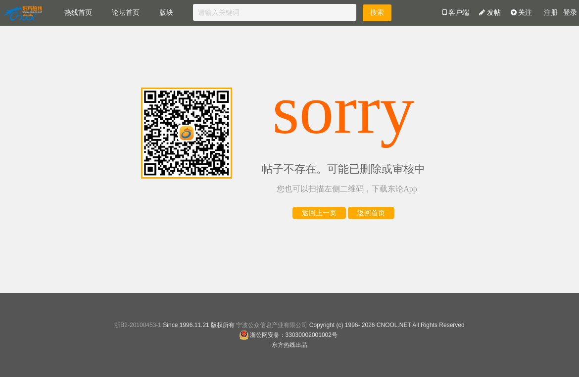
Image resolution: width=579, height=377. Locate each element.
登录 (570, 12)
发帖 (490, 12)
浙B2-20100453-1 (137, 325)
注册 (551, 12)
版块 (166, 12)
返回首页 (371, 213)
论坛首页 (126, 12)
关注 (521, 12)
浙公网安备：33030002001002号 (288, 335)
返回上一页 (319, 213)
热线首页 (78, 12)
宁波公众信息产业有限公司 (271, 325)
